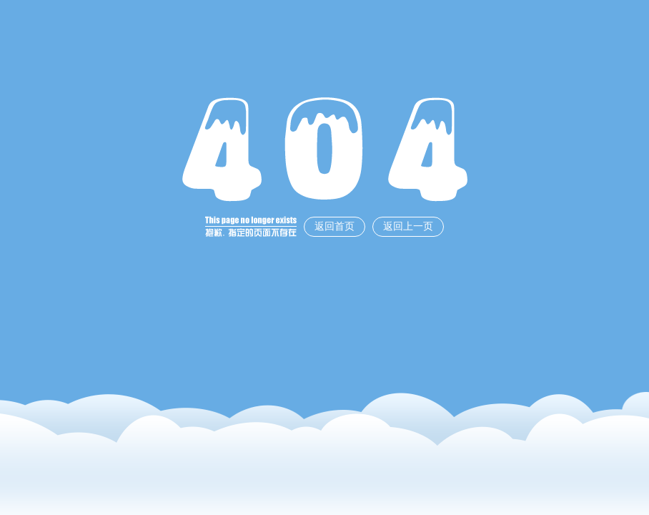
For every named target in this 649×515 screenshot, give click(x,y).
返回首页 (334, 226)
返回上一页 (408, 226)
